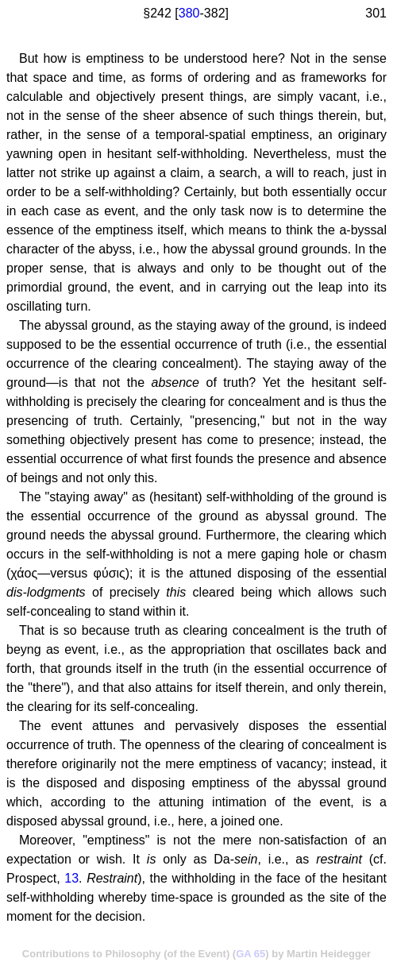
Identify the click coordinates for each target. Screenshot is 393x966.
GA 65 (250, 954)
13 (71, 878)
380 (189, 13)
